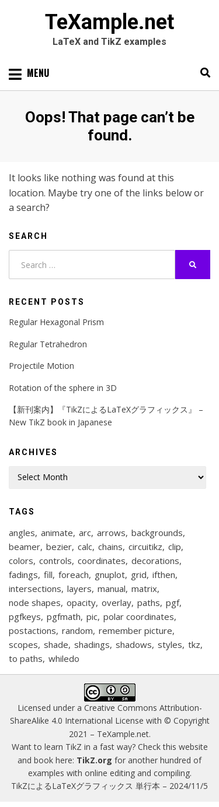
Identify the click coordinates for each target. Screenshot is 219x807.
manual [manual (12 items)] (112, 588)
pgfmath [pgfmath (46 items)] (64, 616)
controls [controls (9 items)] (55, 560)
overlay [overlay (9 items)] (116, 602)
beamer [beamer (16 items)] (24, 546)
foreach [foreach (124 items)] (73, 574)
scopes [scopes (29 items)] (23, 644)
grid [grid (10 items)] (139, 574)
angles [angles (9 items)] (22, 532)
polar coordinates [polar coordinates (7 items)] (138, 616)
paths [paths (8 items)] (148, 602)
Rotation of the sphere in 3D (63, 387)
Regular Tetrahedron (48, 344)
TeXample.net (109, 22)
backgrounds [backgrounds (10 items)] (157, 532)
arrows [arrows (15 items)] (111, 532)
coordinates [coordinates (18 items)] (102, 560)
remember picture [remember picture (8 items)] (135, 630)
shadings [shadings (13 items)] (92, 644)
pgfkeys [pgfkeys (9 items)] (25, 616)
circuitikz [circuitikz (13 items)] (145, 546)
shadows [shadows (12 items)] (134, 644)
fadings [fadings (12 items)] (23, 574)
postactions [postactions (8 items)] (32, 630)
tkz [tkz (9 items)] (194, 644)
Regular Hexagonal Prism (56, 321)
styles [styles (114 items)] (170, 644)
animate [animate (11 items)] (57, 532)
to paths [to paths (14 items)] (26, 658)
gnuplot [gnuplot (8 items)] (110, 574)
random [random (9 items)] (77, 630)
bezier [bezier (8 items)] (59, 546)
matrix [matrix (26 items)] (144, 588)
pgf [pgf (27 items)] (172, 602)
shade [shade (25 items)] (56, 644)
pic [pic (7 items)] (92, 616)
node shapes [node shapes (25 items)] (35, 602)
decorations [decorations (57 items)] (155, 560)
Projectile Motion (41, 365)
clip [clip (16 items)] (174, 546)
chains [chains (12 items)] (110, 546)
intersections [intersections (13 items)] (35, 588)
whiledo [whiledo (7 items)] (63, 658)
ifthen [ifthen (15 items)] (163, 574)
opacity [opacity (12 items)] (81, 602)
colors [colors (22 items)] (21, 560)
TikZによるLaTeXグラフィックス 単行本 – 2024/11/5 (109, 785)
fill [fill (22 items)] (48, 574)
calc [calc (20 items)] (85, 546)
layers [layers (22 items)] (79, 588)
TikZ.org (94, 760)
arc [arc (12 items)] (85, 532)
